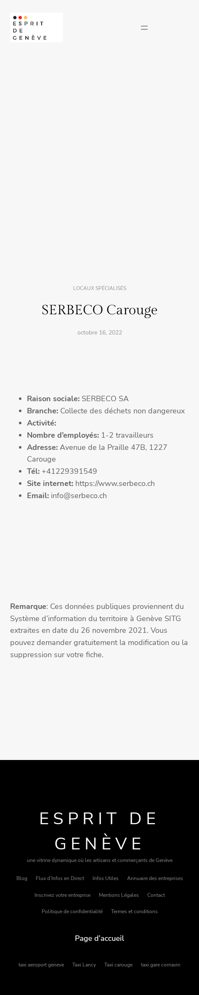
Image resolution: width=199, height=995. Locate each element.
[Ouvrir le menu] (144, 28)
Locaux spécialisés (99, 288)
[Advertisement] (99, 164)
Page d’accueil (99, 938)
